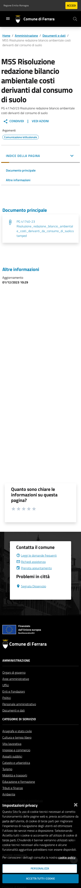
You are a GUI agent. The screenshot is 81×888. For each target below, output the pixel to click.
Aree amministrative (15, 678)
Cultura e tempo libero (16, 737)
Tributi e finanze (12, 788)
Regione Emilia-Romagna (16, 5)
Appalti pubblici (12, 756)
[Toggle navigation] (8, 18)
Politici (6, 697)
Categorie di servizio (19, 719)
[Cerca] (75, 19)
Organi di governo (13, 672)
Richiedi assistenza (31, 561)
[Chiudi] (75, 804)
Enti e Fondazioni (13, 691)
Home (6, 35)
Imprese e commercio (16, 750)
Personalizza (40, 868)
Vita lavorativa (11, 743)
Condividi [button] (13, 121)
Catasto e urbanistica (16, 762)
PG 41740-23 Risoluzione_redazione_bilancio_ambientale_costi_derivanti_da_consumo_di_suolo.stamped (45, 228)
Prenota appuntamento (34, 568)
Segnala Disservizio (31, 586)
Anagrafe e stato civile (17, 731)
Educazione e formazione (18, 781)
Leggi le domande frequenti (36, 555)
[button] (40, 156)
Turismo (7, 769)
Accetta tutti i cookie (40, 878)
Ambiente (8, 794)
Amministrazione (26, 35)
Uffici (5, 685)
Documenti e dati (54, 35)
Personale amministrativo (19, 704)
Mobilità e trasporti (14, 775)
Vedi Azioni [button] (37, 121)
